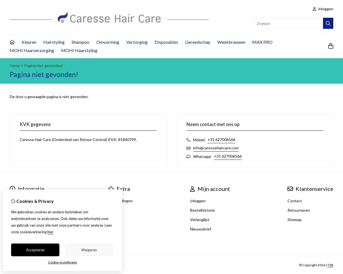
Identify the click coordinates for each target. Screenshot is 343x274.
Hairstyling (54, 42)
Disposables (166, 42)
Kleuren (29, 42)
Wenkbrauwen (231, 42)
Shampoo (80, 42)
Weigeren (89, 250)
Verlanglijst (200, 219)
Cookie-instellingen (62, 262)
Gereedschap (197, 42)
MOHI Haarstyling (79, 50)
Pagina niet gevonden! (43, 65)
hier (50, 232)
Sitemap (294, 219)
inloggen (323, 8)
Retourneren (298, 210)
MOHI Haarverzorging (32, 50)
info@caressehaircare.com (216, 147)
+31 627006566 (221, 139)
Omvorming (107, 42)
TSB (330, 265)
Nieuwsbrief (200, 229)
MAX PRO (262, 42)
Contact (294, 200)
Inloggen (198, 200)
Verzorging (137, 42)
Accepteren (35, 250)
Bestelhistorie (202, 210)
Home (15, 65)
